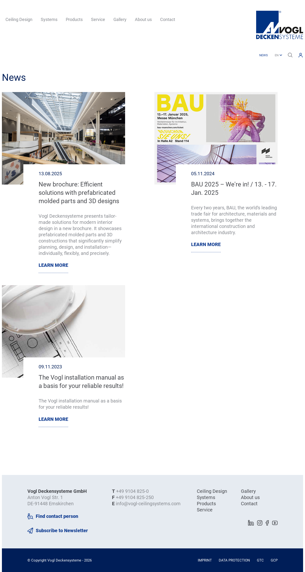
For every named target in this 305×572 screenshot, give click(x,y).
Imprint (205, 560)
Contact (167, 19)
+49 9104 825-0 (132, 491)
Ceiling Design (18, 19)
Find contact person (57, 516)
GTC (260, 560)
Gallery (120, 19)
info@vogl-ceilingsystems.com (148, 503)
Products (74, 19)
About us (143, 19)
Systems (49, 19)
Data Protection (234, 560)
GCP (274, 560)
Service (98, 19)
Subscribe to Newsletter (62, 530)
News (263, 55)
